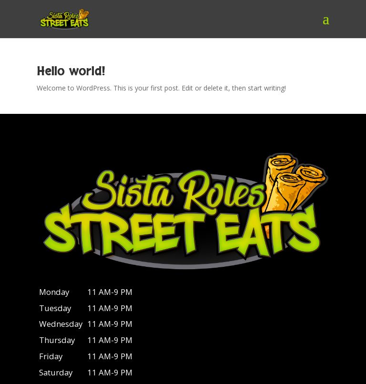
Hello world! (71, 71)
